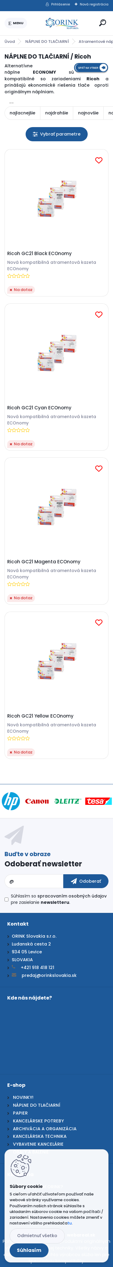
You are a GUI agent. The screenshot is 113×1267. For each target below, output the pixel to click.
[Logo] (62, 23)
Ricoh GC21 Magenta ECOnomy (43, 562)
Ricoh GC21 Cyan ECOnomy (39, 408)
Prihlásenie (60, 4)
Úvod (10, 41)
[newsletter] (86, 881)
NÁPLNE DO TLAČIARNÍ (47, 41)
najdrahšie (56, 113)
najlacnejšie (22, 113)
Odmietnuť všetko (37, 1236)
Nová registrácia (94, 4)
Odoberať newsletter (43, 864)
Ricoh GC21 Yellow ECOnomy (40, 716)
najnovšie (88, 113)
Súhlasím (29, 1250)
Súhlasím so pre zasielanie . (59, 899)
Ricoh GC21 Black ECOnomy (39, 254)
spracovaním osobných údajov (72, 896)
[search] (102, 23)
